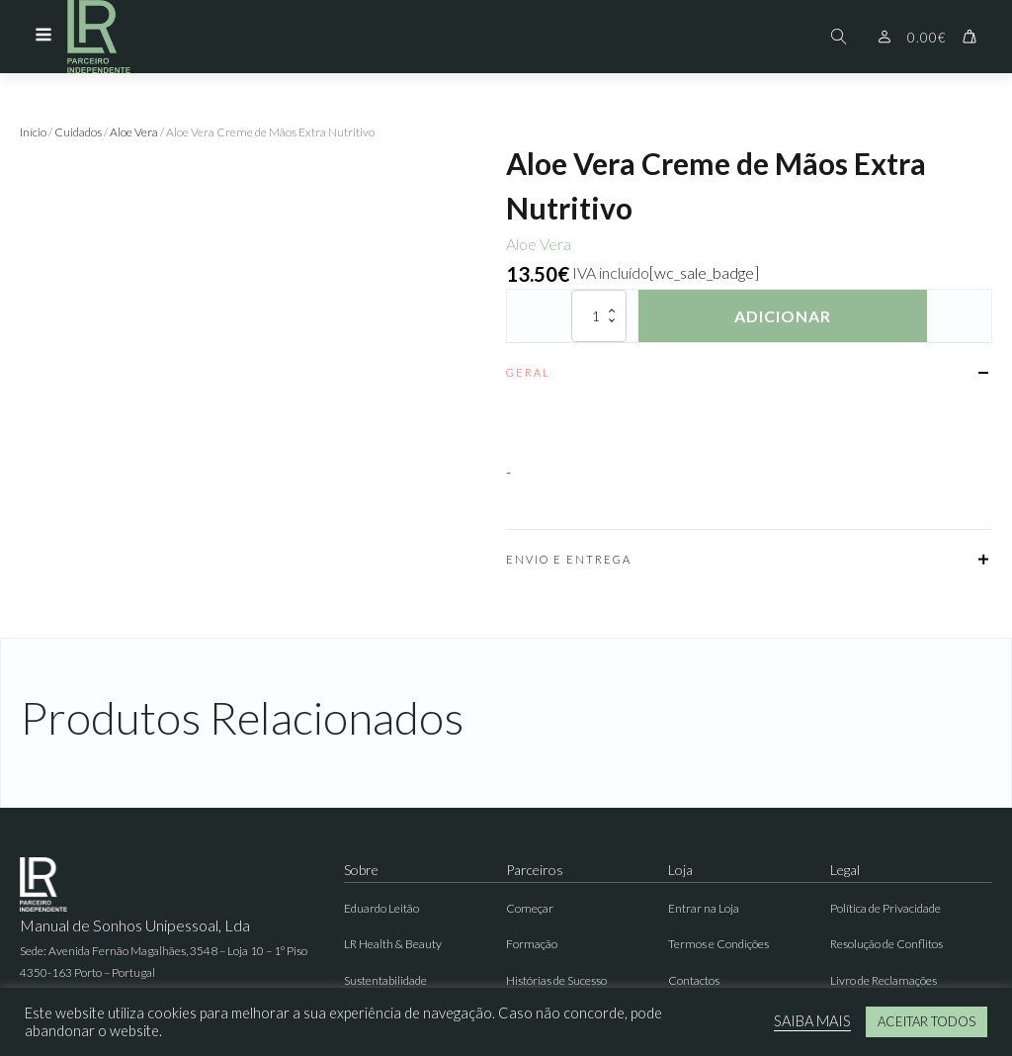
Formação (531, 943)
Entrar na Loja (703, 908)
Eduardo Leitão (381, 908)
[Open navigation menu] (43, 36)
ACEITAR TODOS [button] (926, 1021)
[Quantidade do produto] (599, 316)
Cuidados (78, 132)
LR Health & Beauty (393, 943)
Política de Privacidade (885, 908)
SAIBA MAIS (812, 1020)
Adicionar (782, 316)
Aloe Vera (134, 132)
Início (33, 132)
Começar (529, 908)
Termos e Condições (718, 943)
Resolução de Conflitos (886, 943)
